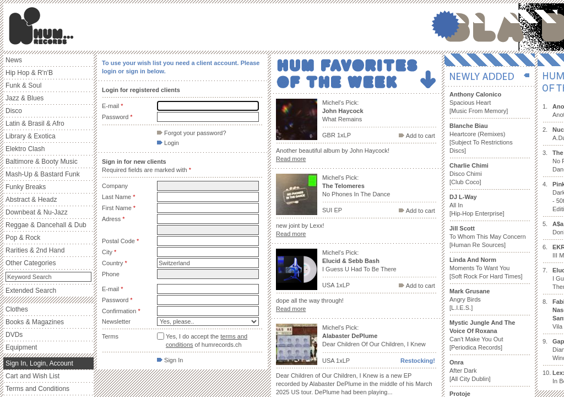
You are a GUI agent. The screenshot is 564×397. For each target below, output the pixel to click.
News (14, 60)
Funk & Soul (23, 85)
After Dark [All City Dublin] (470, 370)
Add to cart (417, 135)
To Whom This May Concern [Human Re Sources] (487, 236)
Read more (291, 158)
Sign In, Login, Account (39, 363)
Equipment (21, 347)
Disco (14, 111)
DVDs (14, 335)
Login (168, 143)
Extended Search (31, 290)
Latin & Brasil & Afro (35, 123)
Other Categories (31, 263)
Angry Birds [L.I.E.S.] (469, 299)
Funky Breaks (26, 187)
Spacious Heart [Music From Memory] (478, 102)
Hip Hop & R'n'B (29, 73)
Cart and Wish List (32, 376)
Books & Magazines (35, 322)
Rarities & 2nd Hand (35, 250)
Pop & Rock (23, 238)
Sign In (170, 360)
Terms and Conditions (37, 389)
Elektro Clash (25, 149)
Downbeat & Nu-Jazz (37, 212)
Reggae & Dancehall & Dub (46, 225)
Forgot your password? (191, 133)
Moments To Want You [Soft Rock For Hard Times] (486, 268)
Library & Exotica (31, 136)
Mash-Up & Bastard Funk (43, 174)
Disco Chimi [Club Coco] (469, 173)
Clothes (17, 309)
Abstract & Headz (31, 199)
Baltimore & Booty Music (42, 161)
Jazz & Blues (25, 98)
